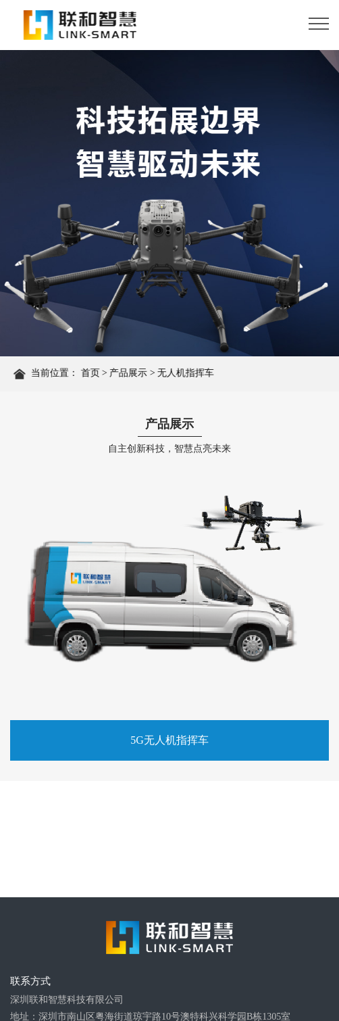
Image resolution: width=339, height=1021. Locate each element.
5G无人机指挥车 (169, 740)
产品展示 (130, 374)
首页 (91, 374)
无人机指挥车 (187, 374)
